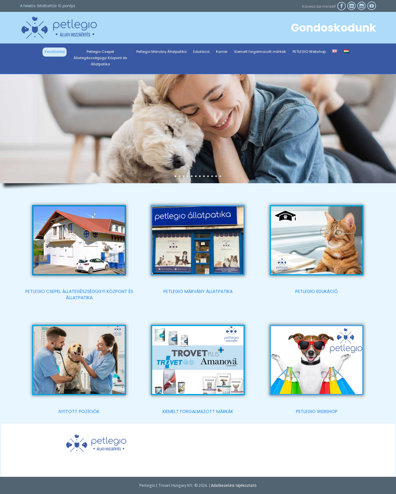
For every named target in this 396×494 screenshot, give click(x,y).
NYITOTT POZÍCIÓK (79, 411)
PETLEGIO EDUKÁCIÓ (316, 291)
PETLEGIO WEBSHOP (317, 411)
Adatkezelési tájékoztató (234, 485)
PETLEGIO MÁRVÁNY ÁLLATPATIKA (198, 291)
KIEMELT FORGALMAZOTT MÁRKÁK (198, 411)
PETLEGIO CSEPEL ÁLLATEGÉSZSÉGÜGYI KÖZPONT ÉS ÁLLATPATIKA (79, 294)
